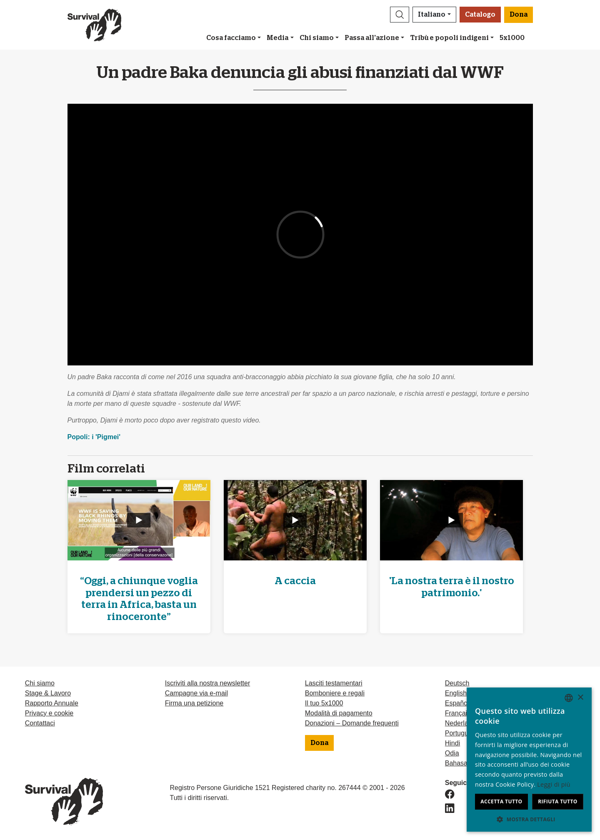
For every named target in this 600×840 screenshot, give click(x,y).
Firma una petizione (194, 703)
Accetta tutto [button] (501, 801)
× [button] (580, 698)
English (456, 693)
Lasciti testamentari (333, 683)
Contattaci (40, 723)
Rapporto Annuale (51, 703)
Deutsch (457, 683)
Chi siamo (317, 38)
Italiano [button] (431, 14)
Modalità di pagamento (338, 713)
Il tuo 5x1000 (324, 703)
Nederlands (462, 723)
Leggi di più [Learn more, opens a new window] (553, 784)
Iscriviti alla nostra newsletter (207, 683)
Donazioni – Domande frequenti (352, 723)
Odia (452, 753)
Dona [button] (519, 14)
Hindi (452, 743)
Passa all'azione (372, 38)
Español (457, 703)
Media (277, 38)
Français (457, 713)
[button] (399, 14)
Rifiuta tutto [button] (558, 801)
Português (460, 733)
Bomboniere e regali (335, 693)
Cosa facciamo (231, 38)
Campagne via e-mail (196, 693)
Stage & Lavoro (48, 693)
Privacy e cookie (49, 713)
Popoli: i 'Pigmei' (94, 436)
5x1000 (512, 38)
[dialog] (529, 760)
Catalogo (480, 14)
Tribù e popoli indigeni (449, 38)
